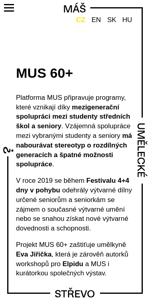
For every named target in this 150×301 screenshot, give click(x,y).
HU (127, 20)
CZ (80, 20)
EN (96, 20)
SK (111, 20)
